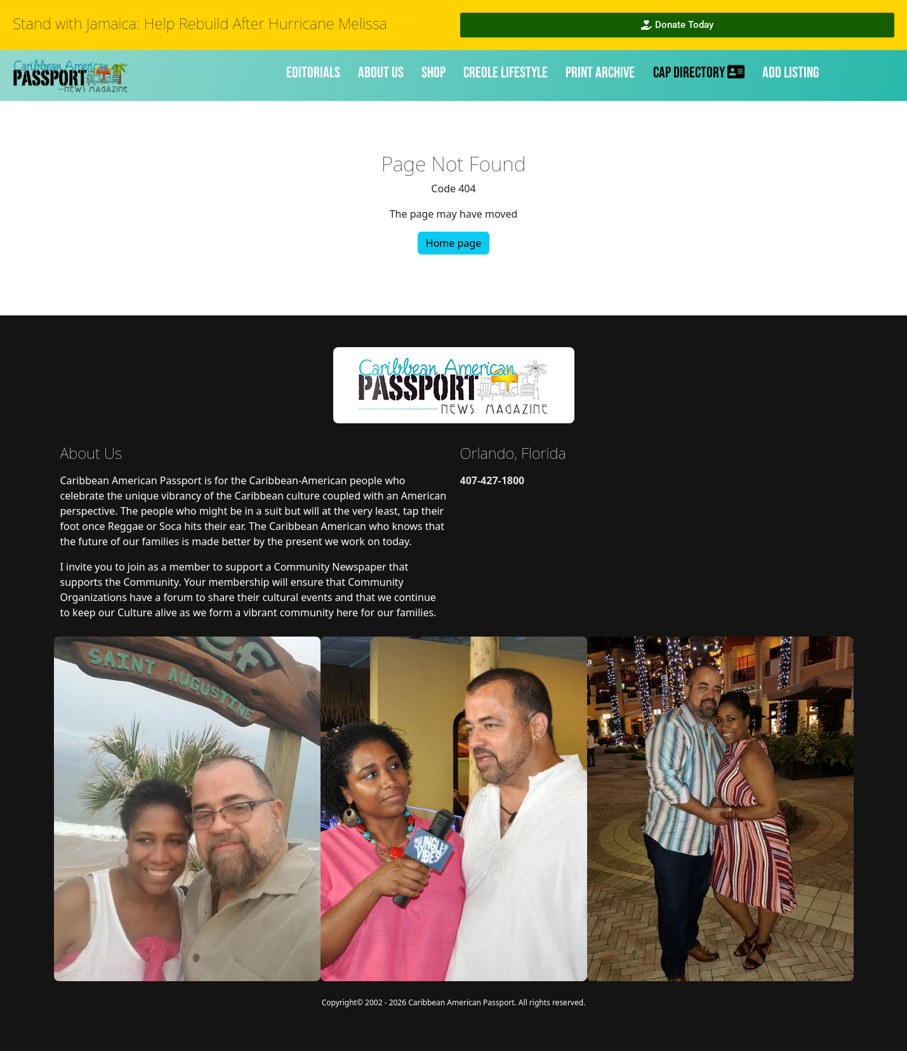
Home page (453, 243)
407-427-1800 (492, 480)
